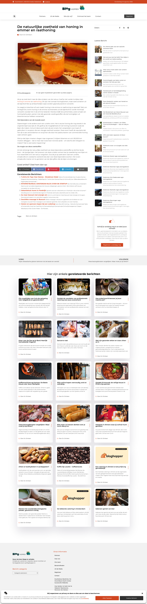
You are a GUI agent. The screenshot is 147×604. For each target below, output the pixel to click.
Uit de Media (54, 16)
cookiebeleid (84, 598)
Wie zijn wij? (68, 16)
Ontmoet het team (84, 16)
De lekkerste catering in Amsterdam (71, 509)
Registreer (58, 572)
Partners (42, 16)
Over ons (57, 558)
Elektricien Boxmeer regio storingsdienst (116, 166)
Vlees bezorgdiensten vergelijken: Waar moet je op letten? (34, 425)
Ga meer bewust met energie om (34, 195)
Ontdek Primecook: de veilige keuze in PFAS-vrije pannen (110, 383)
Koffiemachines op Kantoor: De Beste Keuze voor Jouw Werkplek (33, 383)
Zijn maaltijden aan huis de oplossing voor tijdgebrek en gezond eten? (33, 299)
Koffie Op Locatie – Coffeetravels (69, 467)
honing (20, 101)
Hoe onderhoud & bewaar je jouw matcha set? (108, 299)
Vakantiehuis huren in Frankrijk (33, 190)
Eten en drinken (26, 35)
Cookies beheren (131, 598)
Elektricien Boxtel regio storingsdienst (115, 156)
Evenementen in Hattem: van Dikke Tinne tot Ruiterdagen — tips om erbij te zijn (115, 124)
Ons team (58, 562)
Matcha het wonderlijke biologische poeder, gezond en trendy (32, 509)
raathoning (37, 101)
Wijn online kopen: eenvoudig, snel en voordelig (72, 383)
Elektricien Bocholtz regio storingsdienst (116, 190)
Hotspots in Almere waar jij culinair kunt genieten (111, 425)
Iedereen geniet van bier (105, 509)
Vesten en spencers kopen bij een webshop (38, 204)
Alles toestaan (107, 598)
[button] (142, 593)
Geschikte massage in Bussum (33, 199)
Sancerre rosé (62, 340)
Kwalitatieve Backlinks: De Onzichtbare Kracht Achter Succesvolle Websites (63, 580)
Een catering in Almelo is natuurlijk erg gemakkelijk (111, 467)
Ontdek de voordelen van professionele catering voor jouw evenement (72, 299)
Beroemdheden (59, 565)
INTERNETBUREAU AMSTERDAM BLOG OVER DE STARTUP (44, 184)
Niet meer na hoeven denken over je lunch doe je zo (71, 425)
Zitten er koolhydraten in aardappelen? (34, 467)
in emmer (27, 101)
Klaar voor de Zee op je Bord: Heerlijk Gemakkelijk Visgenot (33, 341)
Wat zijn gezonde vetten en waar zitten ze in (111, 341)
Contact (98, 16)
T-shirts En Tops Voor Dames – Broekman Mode (39, 177)
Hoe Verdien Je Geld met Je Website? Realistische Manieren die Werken (63, 588)
